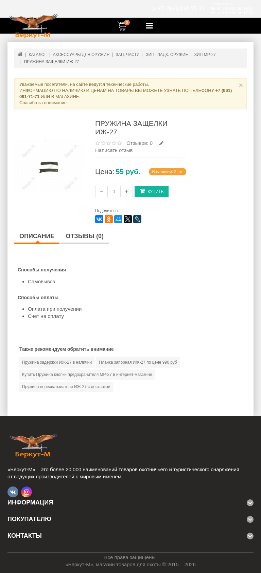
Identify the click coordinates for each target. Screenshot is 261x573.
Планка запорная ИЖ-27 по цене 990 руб (138, 362)
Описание (36, 236)
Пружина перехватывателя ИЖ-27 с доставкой (66, 386)
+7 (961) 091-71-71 (181, 9)
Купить (151, 191)
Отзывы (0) (85, 236)
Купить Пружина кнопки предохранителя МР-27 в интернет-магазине (87, 374)
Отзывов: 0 (139, 143)
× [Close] (241, 85)
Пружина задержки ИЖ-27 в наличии (57, 362)
